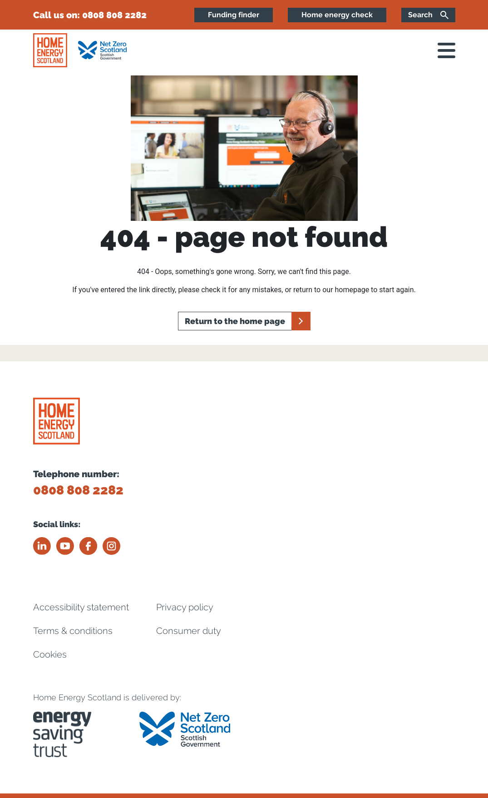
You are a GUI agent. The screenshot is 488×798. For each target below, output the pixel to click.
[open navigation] (446, 50)
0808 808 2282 (114, 15)
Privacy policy (184, 607)
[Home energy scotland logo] (50, 50)
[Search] (428, 15)
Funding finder (233, 14)
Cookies (50, 654)
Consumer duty (188, 630)
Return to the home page (235, 321)
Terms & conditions (73, 630)
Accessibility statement (81, 607)
